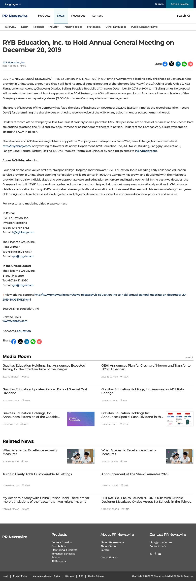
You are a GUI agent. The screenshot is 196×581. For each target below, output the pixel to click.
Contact (97, 15)
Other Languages (116, 26)
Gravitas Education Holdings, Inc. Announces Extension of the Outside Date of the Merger (30, 415)
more (189, 357)
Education (24, 331)
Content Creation (62, 542)
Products (44, 15)
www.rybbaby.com (15, 321)
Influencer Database (63, 553)
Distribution (59, 546)
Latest (24, 26)
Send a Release (179, 4)
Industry (53, 26)
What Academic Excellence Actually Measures (30, 452)
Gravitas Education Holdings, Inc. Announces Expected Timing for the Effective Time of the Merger (44, 367)
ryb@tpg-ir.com (23, 256)
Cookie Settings (96, 576)
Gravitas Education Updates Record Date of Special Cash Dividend (45, 391)
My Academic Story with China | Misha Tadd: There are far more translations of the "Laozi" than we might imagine (46, 500)
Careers (105, 549)
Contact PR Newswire (168, 535)
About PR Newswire (117, 535)
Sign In (159, 4)
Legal (5, 576)
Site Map (69, 576)
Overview (10, 26)
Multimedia (94, 26)
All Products (59, 561)
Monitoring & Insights (64, 549)
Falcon (55, 557)
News (60, 15)
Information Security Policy (46, 576)
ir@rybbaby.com (146, 151)
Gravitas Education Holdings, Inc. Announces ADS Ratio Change (143, 391)
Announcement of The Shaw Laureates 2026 (134, 474)
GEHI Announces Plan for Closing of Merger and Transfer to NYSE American (145, 367)
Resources (78, 15)
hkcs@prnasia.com (161, 542)
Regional (38, 26)
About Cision (108, 546)
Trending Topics (72, 26)
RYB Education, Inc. (14, 62)
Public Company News (144, 26)
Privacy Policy (20, 576)
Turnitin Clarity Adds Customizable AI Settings (37, 474)
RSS (81, 576)
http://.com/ (17, 146)
